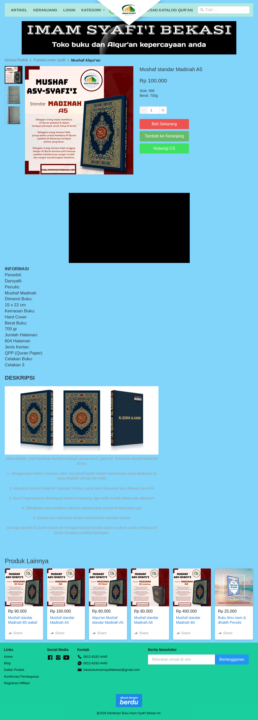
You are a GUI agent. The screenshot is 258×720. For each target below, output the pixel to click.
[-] (50, 657)
